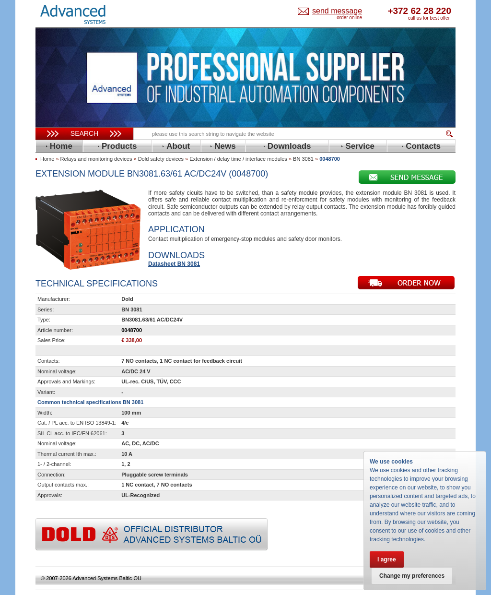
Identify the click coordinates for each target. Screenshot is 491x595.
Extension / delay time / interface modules (238, 159)
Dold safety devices (161, 159)
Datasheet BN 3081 (174, 264)
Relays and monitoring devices (96, 159)
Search (84, 133)
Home (47, 159)
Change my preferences (411, 575)
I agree (386, 559)
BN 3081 (303, 159)
